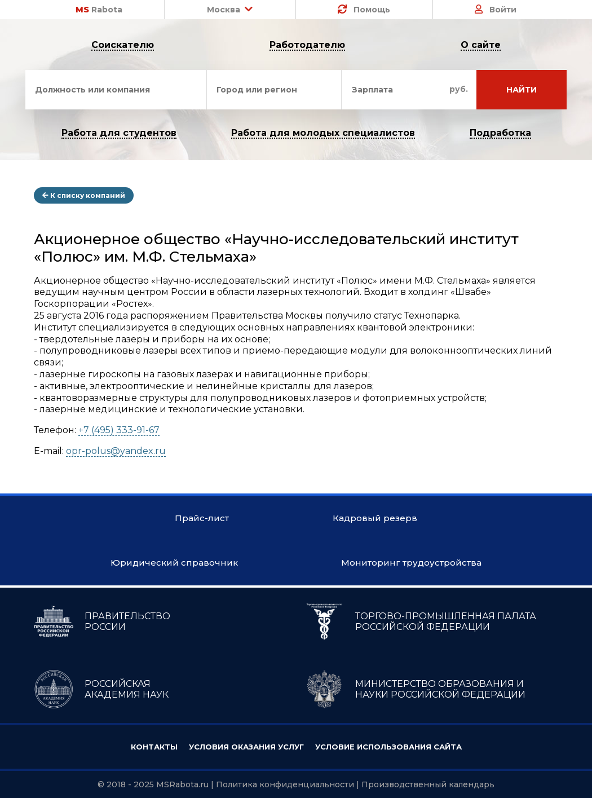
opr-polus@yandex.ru (116, 451)
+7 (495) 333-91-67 (119, 430)
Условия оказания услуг (246, 746)
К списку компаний (83, 195)
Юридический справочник (174, 562)
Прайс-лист (202, 518)
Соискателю (122, 45)
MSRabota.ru (182, 784)
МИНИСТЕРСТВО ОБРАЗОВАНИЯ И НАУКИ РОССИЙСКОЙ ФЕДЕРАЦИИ (414, 689)
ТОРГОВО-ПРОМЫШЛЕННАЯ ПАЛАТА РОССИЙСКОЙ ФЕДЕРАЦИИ (420, 621)
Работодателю (307, 45)
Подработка (500, 133)
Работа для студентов (118, 133)
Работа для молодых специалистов (323, 133)
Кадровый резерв (375, 518)
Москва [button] (230, 10)
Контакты (154, 746)
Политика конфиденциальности (285, 784)
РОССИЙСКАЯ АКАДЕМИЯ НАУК (101, 689)
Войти (495, 10)
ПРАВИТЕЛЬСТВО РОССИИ (102, 621)
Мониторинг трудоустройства (411, 562)
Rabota (99, 10)
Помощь (364, 10)
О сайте (481, 45)
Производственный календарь (427, 784)
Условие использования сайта (388, 746)
